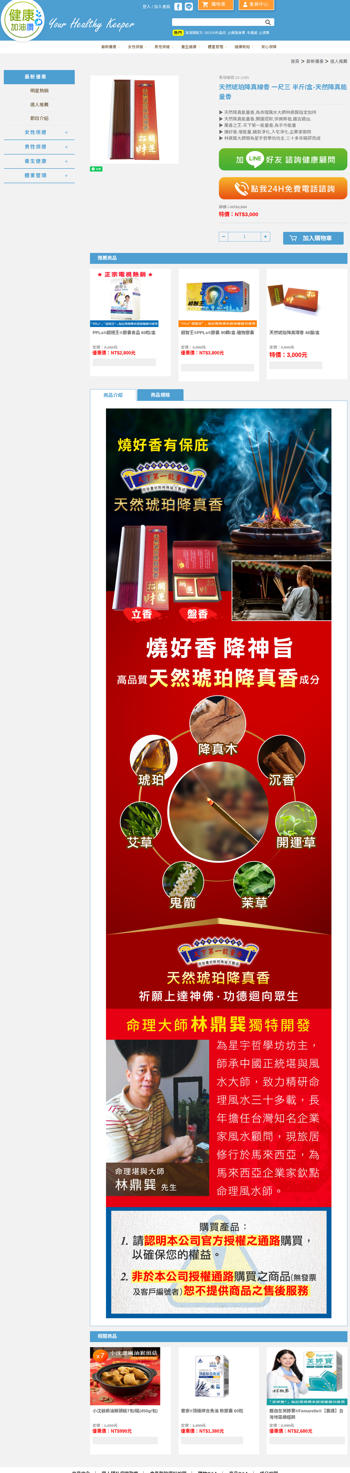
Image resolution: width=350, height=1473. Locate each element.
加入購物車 (317, 238)
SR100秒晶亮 (215, 33)
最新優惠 (108, 47)
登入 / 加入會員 (156, 7)
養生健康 (188, 47)
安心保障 (269, 47)
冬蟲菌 (252, 33)
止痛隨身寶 (236, 33)
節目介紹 (39, 118)
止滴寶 (264, 33)
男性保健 (162, 47)
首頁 (295, 61)
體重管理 (215, 47)
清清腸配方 (194, 33)
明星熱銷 (39, 90)
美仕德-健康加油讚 (23, 21)
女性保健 (135, 47)
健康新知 (242, 47)
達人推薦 (338, 61)
